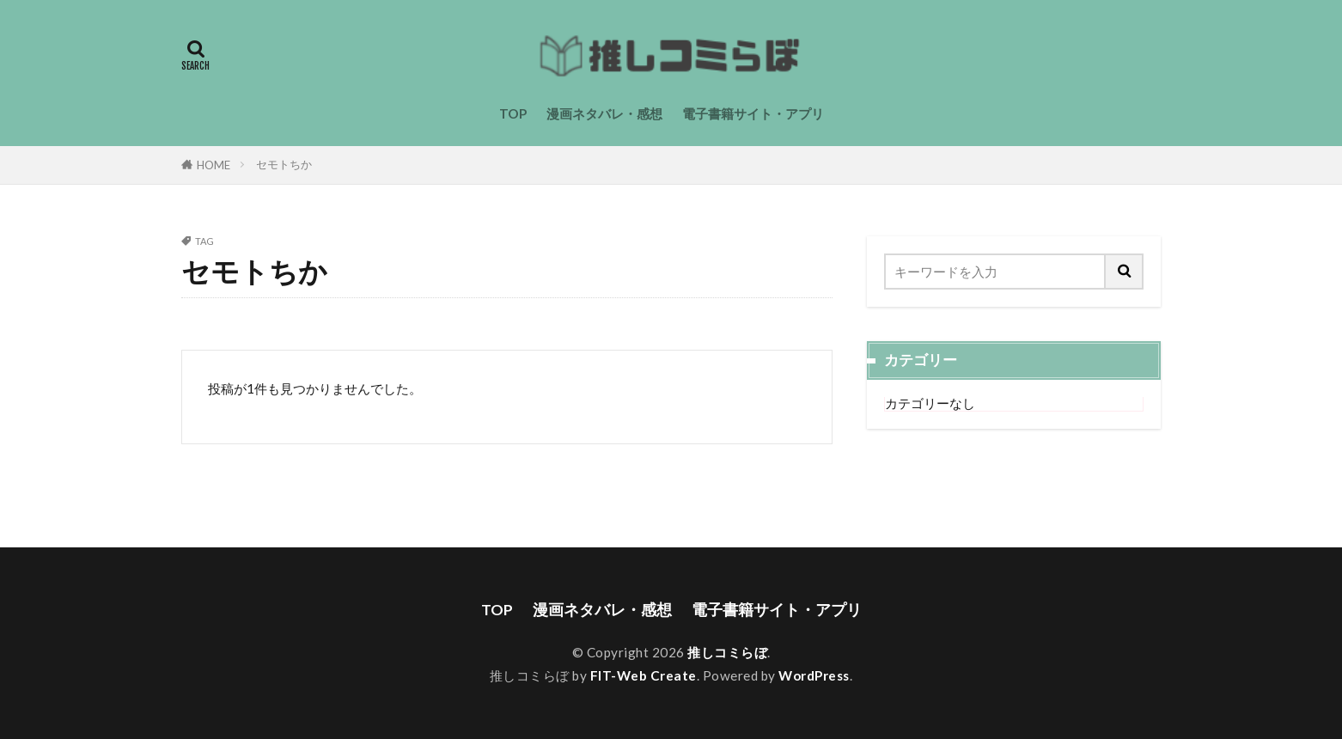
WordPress (814, 675)
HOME (213, 165)
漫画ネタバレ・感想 (604, 113)
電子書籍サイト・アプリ (753, 113)
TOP (513, 113)
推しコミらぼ (727, 652)
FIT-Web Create (643, 675)
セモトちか (284, 164)
